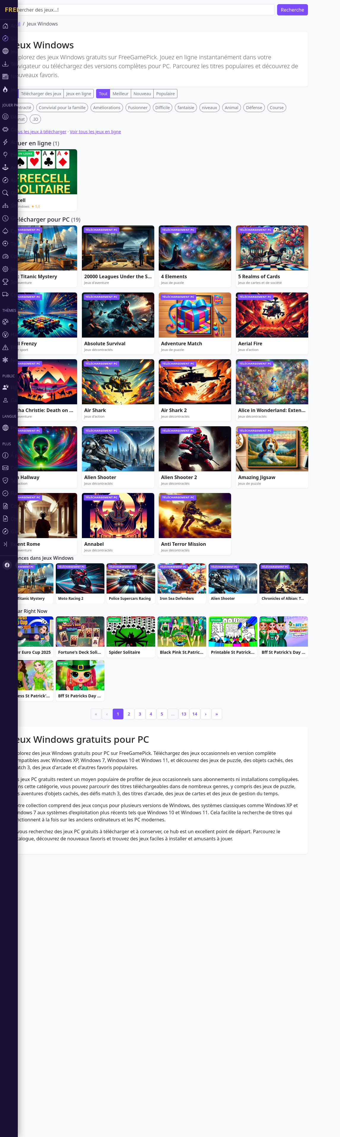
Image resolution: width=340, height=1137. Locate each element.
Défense (272, 195)
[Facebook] (7, 565)
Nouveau (160, 93)
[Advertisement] (174, 144)
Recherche (310, 10)
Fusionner (156, 195)
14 (212, 894)
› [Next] (223, 894)
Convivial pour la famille (80, 195)
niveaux (227, 195)
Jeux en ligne (96, 93)
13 (201, 894)
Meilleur (138, 93)
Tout (121, 93)
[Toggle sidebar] (35, 544)
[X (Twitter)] (20, 565)
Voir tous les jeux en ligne (113, 219)
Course (294, 195)
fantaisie (203, 195)
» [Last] (234, 894)
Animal (249, 195)
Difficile (180, 195)
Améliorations (124, 195)
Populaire (183, 93)
